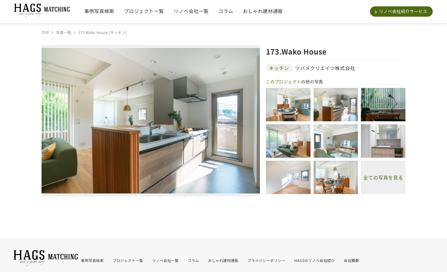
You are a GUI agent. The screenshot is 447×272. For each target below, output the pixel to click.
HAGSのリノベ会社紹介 (314, 260)
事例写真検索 (99, 11)
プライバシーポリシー (266, 260)
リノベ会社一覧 (191, 11)
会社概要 (351, 260)
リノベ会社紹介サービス (403, 11)
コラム (225, 11)
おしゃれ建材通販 (263, 11)
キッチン (279, 68)
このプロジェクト (283, 82)
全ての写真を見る (383, 177)
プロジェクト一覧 (144, 11)
